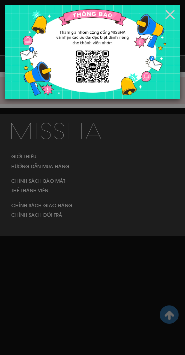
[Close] (170, 15)
